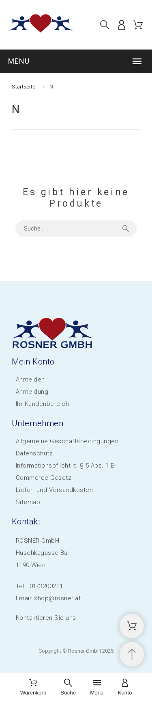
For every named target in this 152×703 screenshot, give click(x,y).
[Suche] (104, 24)
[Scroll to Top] (132, 654)
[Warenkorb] (33, 688)
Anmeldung (32, 391)
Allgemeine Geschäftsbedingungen (67, 441)
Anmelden (30, 379)
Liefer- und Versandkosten (54, 490)
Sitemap (28, 502)
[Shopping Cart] (132, 626)
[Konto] (125, 688)
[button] (76, 61)
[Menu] (96, 688)
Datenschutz (34, 453)
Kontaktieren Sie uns (46, 617)
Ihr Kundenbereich (42, 404)
